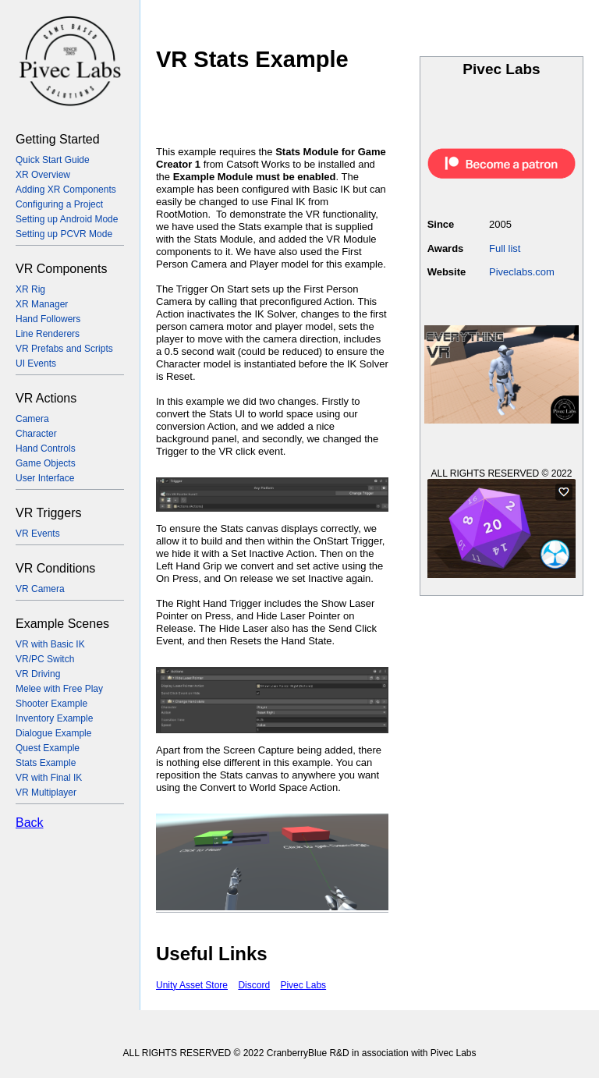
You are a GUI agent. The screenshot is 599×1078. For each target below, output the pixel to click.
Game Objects (46, 463)
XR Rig (30, 289)
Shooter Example (51, 703)
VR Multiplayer (46, 792)
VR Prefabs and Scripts (64, 348)
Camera (32, 418)
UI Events (36, 363)
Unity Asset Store (192, 985)
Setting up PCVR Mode (64, 234)
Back (30, 822)
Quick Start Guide (53, 159)
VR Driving (38, 673)
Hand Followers (48, 319)
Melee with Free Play (59, 688)
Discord (254, 985)
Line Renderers (48, 333)
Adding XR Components (66, 189)
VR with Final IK (49, 777)
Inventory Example (54, 718)
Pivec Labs (303, 985)
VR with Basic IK (50, 644)
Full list (504, 248)
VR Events (38, 533)
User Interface (45, 478)
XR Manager (42, 304)
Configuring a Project (59, 204)
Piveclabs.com (522, 272)
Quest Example (48, 748)
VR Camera (40, 588)
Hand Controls (46, 448)
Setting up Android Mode (67, 219)
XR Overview (43, 174)
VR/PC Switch (45, 659)
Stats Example (46, 762)
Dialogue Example (53, 733)
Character (36, 433)
